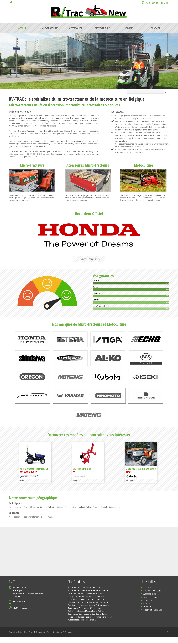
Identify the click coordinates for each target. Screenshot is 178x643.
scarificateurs (57, 143)
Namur (68, 513)
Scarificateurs (85, 619)
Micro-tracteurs (21, 105)
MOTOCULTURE (150, 603)
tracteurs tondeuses (24, 146)
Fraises (93, 605)
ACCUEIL (147, 593)
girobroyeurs (70, 200)
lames (20, 126)
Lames (80, 611)
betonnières (43, 120)
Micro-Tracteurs (32, 165)
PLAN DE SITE (149, 612)
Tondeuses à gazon (82, 622)
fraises (47, 123)
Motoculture (143, 165)
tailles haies (81, 143)
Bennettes (78, 599)
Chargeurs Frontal (76, 602)
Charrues (89, 602)
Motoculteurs (91, 616)
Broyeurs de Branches (94, 599)
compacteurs (14, 123)
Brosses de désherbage (89, 614)
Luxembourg (114, 513)
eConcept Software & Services (58, 638)
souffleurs (69, 143)
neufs (38, 105)
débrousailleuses (151, 200)
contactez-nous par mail (56, 154)
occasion (57, 105)
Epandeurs (84, 605)
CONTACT (147, 609)
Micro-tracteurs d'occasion (94, 593)
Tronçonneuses (87, 625)
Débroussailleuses (76, 616)
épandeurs (38, 123)
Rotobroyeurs (102, 611)
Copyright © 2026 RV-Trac (21, 638)
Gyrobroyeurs (95, 608)
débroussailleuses (28, 143)
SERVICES (147, 606)
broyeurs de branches (60, 120)
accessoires (95, 105)
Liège (74, 513)
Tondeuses (73, 614)
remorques (28, 126)
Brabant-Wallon (84, 513)
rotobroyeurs (40, 126)
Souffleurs (96, 619)
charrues (94, 120)
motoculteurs (43, 143)
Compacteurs (99, 602)
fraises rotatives (102, 197)
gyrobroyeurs (85, 123)
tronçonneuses (40, 146)
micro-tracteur (71, 99)
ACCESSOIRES (149, 599)
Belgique (17, 509)
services (114, 105)
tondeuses (51, 126)
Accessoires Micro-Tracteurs (87, 165)
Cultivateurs (73, 605)
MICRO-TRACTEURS (152, 596)
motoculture (111, 99)
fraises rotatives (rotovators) (65, 123)
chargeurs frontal (80, 120)
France (16, 518)
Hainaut (60, 513)
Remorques (89, 611)
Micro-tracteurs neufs (77, 596)
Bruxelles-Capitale (100, 513)
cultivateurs (27, 123)
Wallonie (51, 513)
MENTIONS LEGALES (152, 615)
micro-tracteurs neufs (44, 195)
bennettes (31, 120)
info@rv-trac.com (20, 613)
